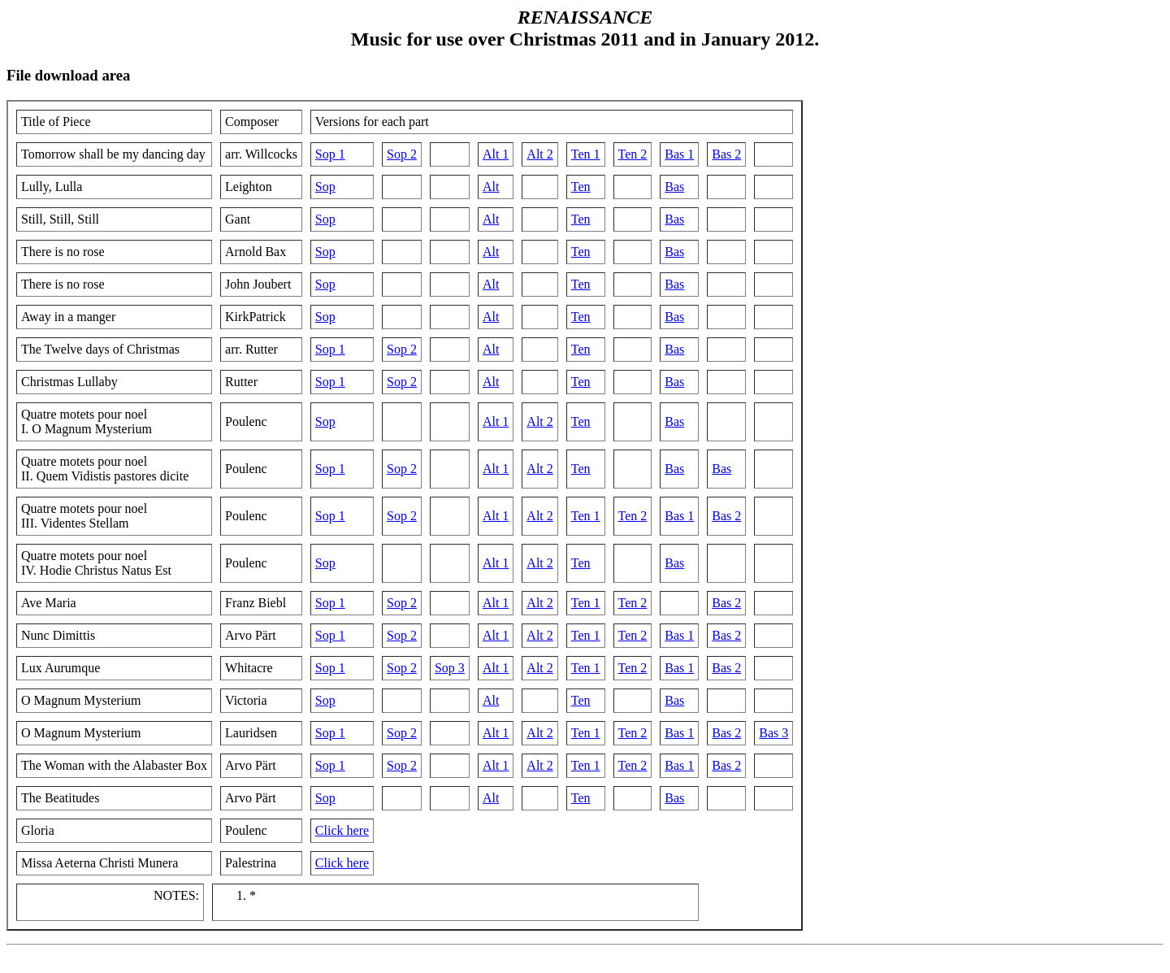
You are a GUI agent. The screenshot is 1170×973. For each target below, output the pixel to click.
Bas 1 (679, 154)
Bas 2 (726, 154)
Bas (674, 186)
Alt (491, 186)
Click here (342, 830)
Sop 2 (402, 154)
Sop (325, 186)
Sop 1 (330, 154)
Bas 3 (773, 733)
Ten (581, 186)
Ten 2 (633, 154)
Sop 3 (450, 668)
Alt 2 (539, 154)
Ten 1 (585, 154)
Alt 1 (496, 154)
